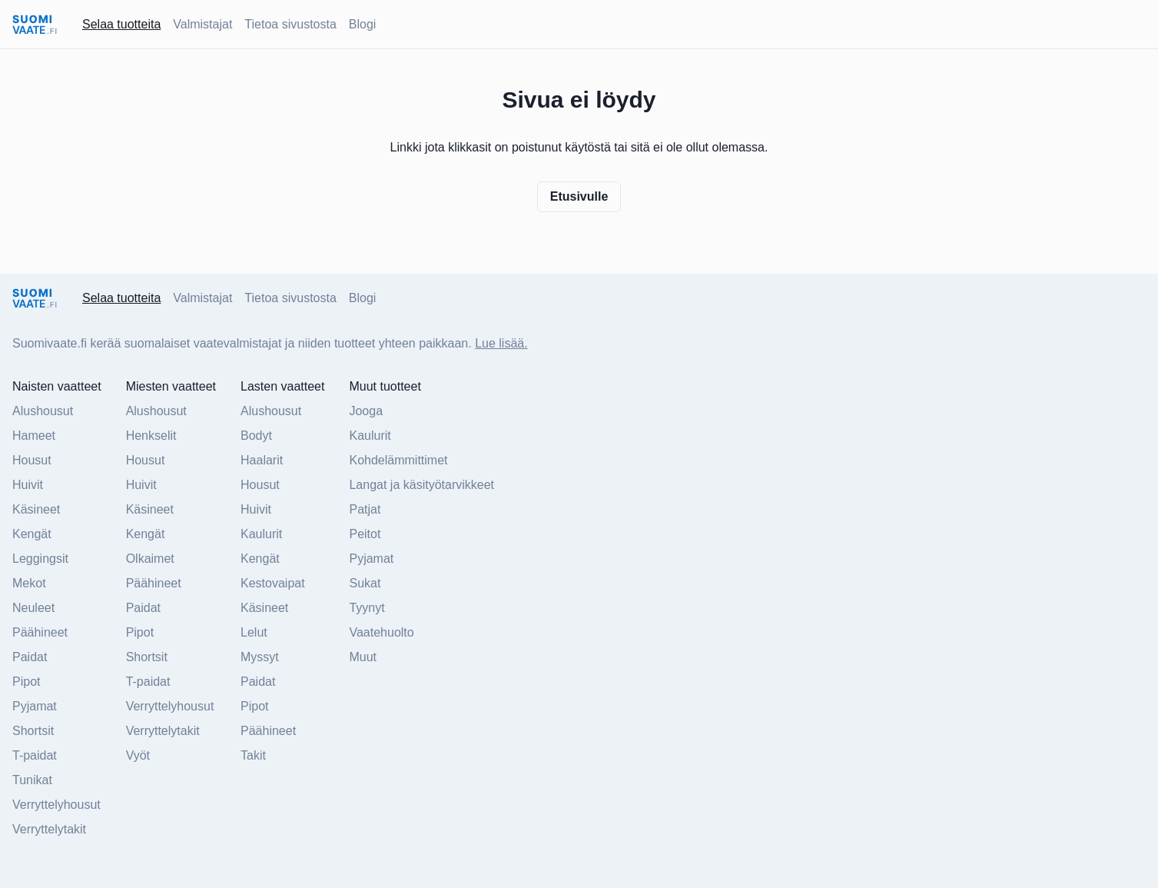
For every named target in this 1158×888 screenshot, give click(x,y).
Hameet (33, 435)
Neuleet (33, 607)
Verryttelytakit (49, 829)
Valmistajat (202, 24)
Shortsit (33, 730)
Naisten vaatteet (56, 386)
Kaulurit (261, 533)
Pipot (26, 681)
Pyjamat (34, 706)
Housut (31, 460)
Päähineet (40, 632)
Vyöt (138, 755)
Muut (363, 657)
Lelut (254, 632)
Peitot (364, 533)
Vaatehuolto (381, 632)
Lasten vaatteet (282, 386)
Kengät (31, 533)
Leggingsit (40, 558)
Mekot (29, 583)
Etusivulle (579, 196)
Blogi (363, 24)
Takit (253, 755)
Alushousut (42, 410)
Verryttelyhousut (56, 804)
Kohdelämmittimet (398, 460)
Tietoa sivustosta (290, 24)
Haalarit (262, 460)
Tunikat (32, 780)
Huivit (27, 484)
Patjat (364, 509)
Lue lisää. (501, 343)
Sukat (364, 583)
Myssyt (260, 657)
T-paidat (34, 755)
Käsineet (36, 509)
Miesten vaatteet (171, 386)
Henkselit (151, 435)
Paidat (29, 657)
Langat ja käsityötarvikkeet (421, 484)
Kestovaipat (273, 583)
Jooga (366, 410)
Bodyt (256, 435)
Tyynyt (366, 607)
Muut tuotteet (384, 386)
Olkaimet (150, 558)
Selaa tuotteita (121, 24)
